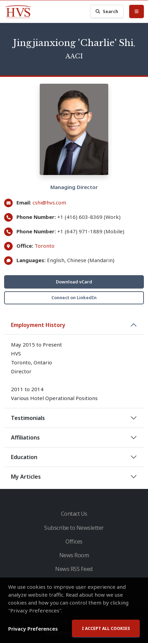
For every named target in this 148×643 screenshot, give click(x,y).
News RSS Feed (74, 569)
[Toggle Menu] (136, 11)
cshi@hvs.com (49, 202)
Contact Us (74, 513)
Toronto (44, 245)
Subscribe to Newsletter (74, 527)
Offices (74, 541)
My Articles (26, 476)
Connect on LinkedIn (74, 297)
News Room (74, 555)
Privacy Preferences (33, 628)
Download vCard (74, 282)
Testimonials (28, 418)
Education (24, 457)
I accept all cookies (106, 628)
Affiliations (25, 437)
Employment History (38, 325)
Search (107, 11)
